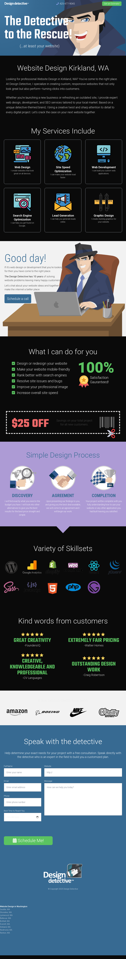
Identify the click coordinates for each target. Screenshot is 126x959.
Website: (48, 766)
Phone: (7, 796)
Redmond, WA (6, 930)
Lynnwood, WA (6, 915)
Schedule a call (18, 299)
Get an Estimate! (112, 3)
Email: (6, 781)
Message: (48, 781)
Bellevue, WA (5, 918)
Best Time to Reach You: (14, 811)
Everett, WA (5, 924)
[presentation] (22, 829)
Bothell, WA (5, 921)
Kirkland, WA (5, 927)
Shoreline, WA (6, 912)
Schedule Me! (28, 840)
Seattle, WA (5, 909)
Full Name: (8, 766)
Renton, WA (5, 933)
